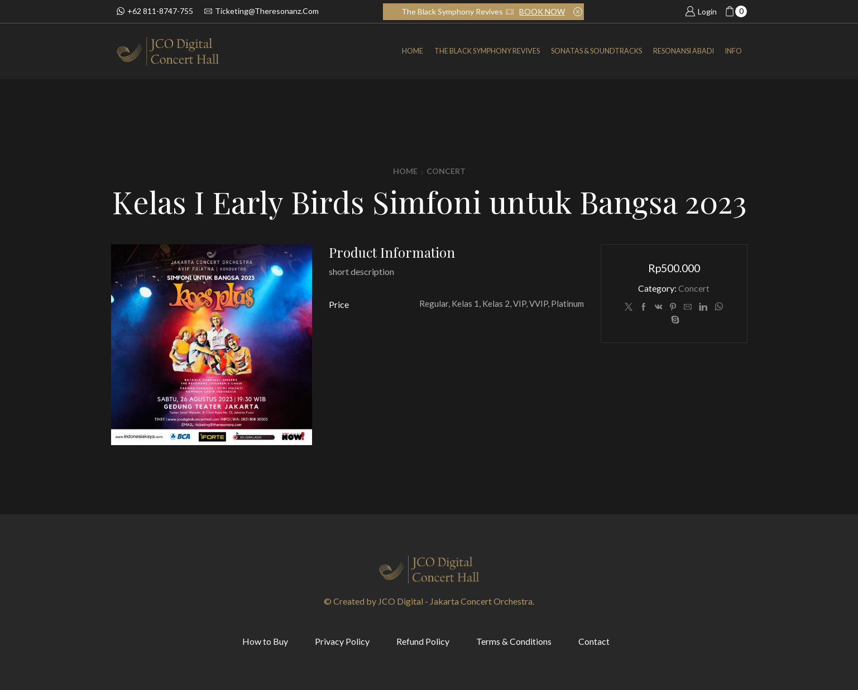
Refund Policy (422, 641)
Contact (594, 641)
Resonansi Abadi (683, 51)
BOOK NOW (542, 11)
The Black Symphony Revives (487, 51)
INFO (733, 51)
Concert (446, 171)
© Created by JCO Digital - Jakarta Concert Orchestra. (429, 601)
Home (412, 51)
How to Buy (265, 641)
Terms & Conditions (514, 641)
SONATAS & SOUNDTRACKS (596, 51)
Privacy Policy (342, 641)
